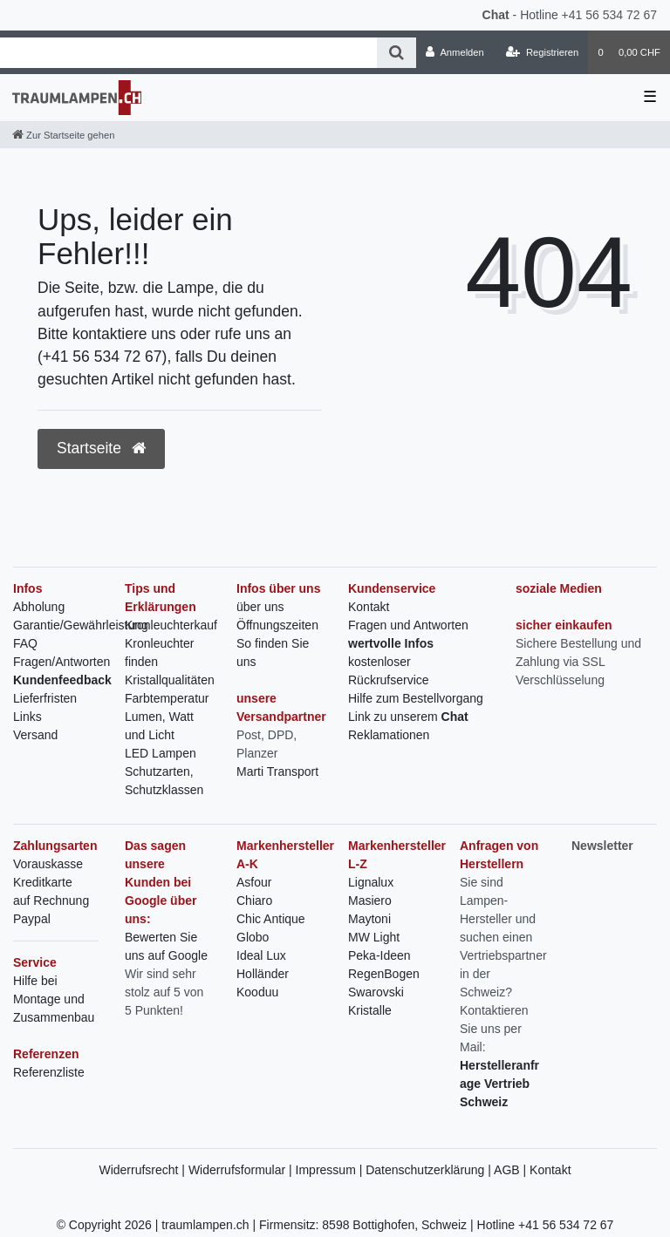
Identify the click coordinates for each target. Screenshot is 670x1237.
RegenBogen (384, 974)
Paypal (32, 919)
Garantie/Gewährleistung (80, 625)
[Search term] (188, 52)
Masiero (370, 900)
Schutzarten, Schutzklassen (164, 781)
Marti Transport (277, 771)
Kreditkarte (42, 882)
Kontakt (368, 607)
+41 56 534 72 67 (609, 15)
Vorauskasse (48, 864)
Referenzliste (49, 1072)
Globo (252, 937)
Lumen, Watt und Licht (159, 726)
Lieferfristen (45, 698)
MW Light (374, 937)
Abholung (39, 607)
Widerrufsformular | (242, 1170)
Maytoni (369, 919)
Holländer (262, 974)
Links (27, 717)
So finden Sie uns (272, 652)
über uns (260, 607)
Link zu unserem (408, 717)
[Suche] (396, 52)
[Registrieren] (542, 52)
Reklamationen (388, 735)
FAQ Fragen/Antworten (61, 652)
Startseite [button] (101, 448)
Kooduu (257, 992)
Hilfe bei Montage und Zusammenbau (53, 999)
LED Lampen (160, 753)
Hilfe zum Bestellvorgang (415, 698)
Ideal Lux (261, 955)
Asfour (253, 882)
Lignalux (370, 882)
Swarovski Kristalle (376, 1001)
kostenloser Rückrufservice (388, 671)
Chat (495, 15)
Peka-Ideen (379, 955)
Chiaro (254, 900)
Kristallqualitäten (170, 680)
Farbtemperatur (167, 698)
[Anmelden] (455, 52)
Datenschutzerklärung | (430, 1170)
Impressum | (331, 1170)
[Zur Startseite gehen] (63, 135)
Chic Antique (270, 919)
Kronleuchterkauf (171, 625)
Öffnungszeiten (277, 625)
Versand (35, 735)
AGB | (512, 1170)
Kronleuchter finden (159, 652)
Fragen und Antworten (408, 625)
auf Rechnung (51, 900)
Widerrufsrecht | (143, 1170)
